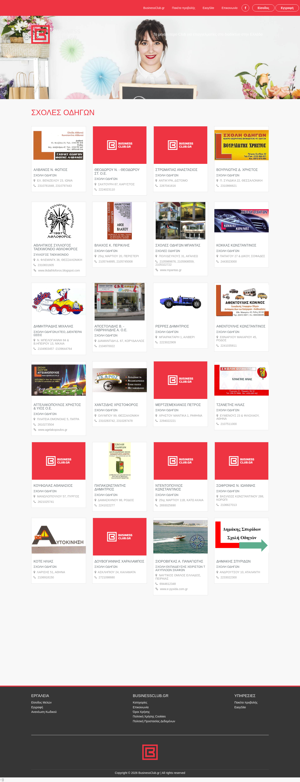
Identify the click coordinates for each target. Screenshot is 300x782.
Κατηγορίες (140, 702)
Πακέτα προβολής (183, 8)
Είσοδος (263, 8)
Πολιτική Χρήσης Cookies (149, 716)
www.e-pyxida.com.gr (174, 589)
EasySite (208, 8)
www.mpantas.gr (170, 270)
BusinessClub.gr (154, 8)
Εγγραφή (287, 8)
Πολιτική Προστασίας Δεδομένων (154, 721)
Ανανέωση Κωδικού (44, 712)
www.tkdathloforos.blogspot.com (59, 270)
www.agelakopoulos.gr (52, 429)
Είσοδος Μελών (41, 702)
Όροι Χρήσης (141, 712)
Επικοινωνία (230, 8)
